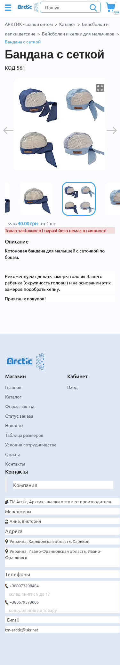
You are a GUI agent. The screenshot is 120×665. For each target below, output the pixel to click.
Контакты (15, 464)
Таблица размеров (24, 435)
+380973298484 (24, 585)
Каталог (67, 24)
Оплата (12, 454)
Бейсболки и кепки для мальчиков (78, 33)
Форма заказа (19, 406)
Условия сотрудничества (30, 444)
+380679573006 (24, 602)
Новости (14, 425)
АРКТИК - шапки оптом (29, 24)
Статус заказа (19, 416)
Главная (13, 387)
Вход (72, 387)
